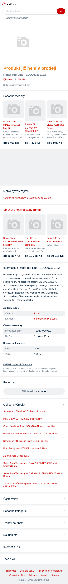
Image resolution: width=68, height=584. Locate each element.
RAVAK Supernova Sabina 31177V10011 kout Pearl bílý (31, 433)
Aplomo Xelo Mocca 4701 (16, 456)
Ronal (37, 313)
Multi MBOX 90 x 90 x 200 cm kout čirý (22, 419)
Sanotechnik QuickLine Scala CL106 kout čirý (25, 441)
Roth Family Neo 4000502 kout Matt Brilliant (25, 448)
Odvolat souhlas (17, 575)
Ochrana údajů (27, 571)
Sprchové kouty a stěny (16, 18)
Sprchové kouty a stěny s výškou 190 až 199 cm (27, 198)
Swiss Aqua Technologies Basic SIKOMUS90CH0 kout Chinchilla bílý (30, 464)
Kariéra (55, 575)
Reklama (33, 575)
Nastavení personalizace (49, 571)
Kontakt (44, 575)
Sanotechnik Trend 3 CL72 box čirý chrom (24, 411)
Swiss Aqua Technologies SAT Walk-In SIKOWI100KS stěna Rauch (32, 474)
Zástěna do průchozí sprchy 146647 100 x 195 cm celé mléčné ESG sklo (30, 485)
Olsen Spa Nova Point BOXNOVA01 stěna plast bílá (29, 426)
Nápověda (11, 571)
